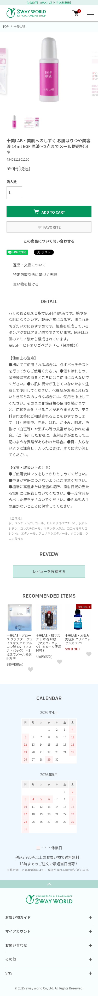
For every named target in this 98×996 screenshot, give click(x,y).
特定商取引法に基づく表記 (35, 274)
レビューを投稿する (49, 571)
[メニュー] (90, 13)
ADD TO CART (49, 212)
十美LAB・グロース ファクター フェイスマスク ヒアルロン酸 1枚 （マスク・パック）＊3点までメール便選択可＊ (20, 646)
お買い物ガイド (49, 917)
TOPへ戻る (49, 884)
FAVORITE (49, 227)
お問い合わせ (49, 945)
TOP (6, 26)
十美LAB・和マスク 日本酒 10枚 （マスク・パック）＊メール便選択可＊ (48, 643)
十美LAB (19, 26)
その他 (49, 959)
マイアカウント (49, 931)
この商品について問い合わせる (49, 241)
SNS (49, 973)
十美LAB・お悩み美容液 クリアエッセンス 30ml (78, 639)
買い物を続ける (26, 284)
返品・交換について (29, 264)
